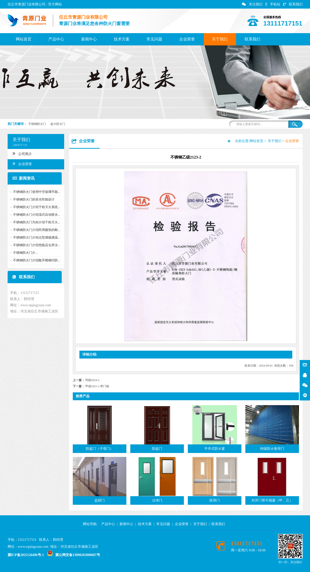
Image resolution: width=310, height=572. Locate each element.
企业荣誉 (187, 39)
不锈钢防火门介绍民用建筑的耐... (35, 230)
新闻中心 (89, 39)
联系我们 (293, 4)
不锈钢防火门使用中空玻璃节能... (35, 192)
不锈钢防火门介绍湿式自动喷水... (35, 214)
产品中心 (56, 39)
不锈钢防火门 (37, 124)
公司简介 (20, 153)
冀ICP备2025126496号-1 (26, 555)
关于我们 (220, 39)
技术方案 (122, 39)
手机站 (273, 4)
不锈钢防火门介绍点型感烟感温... (35, 237)
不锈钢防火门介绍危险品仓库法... (35, 245)
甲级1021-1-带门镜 (97, 386)
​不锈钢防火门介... (23, 252)
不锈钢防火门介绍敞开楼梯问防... (35, 260)
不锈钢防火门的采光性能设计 (32, 199)
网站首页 (23, 39)
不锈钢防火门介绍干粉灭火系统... (35, 207)
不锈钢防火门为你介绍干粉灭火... (35, 222)
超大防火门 (57, 124)
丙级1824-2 (92, 380)
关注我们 (252, 4)
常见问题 (154, 39)
